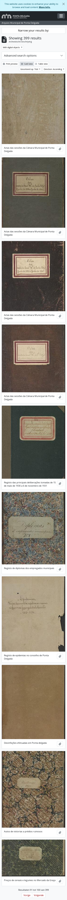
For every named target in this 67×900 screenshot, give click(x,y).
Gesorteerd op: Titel (29, 69)
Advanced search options (20, 55)
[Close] (63, 4)
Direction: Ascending (53, 69)
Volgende (39, 895)
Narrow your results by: (33, 30)
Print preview (10, 64)
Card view (27, 64)
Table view (41, 64)
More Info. (44, 7)
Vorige (27, 895)
